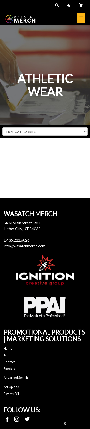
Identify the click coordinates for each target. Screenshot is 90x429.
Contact (9, 362)
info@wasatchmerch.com (24, 246)
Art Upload (11, 387)
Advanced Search (16, 378)
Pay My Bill (11, 394)
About (8, 355)
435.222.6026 (18, 240)
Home (8, 348)
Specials (9, 368)
